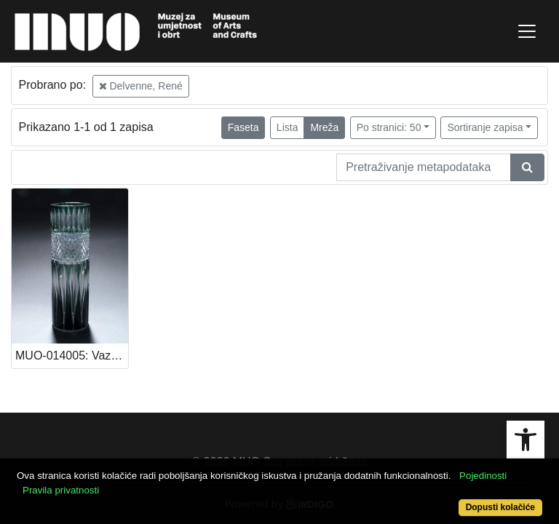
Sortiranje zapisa (485, 127)
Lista (287, 127)
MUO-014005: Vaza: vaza (71, 355)
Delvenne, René (141, 86)
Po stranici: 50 (389, 127)
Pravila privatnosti (61, 490)
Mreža (324, 127)
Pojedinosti (483, 475)
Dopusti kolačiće (500, 507)
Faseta (243, 127)
